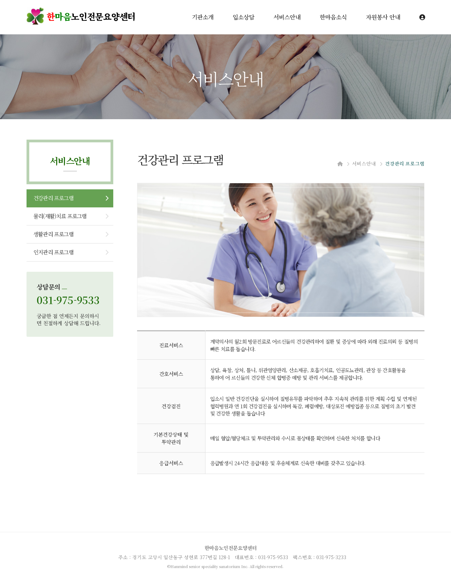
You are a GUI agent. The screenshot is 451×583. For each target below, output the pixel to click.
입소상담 (243, 17)
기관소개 (203, 17)
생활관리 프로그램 (53, 234)
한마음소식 (333, 17)
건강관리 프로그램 (53, 198)
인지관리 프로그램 (53, 252)
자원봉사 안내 (383, 17)
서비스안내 (287, 17)
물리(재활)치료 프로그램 (60, 216)
